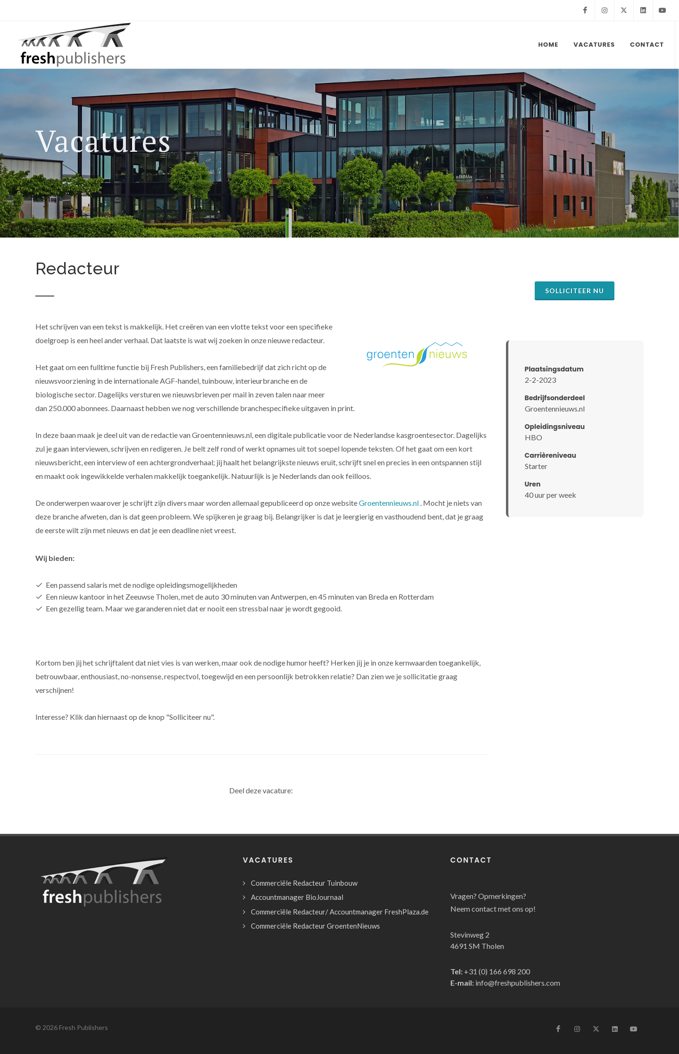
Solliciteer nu (574, 291)
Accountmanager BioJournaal (297, 897)
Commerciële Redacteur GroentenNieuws (315, 926)
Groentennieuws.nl (389, 502)
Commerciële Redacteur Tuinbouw (304, 883)
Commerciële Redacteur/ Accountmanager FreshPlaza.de (340, 911)
